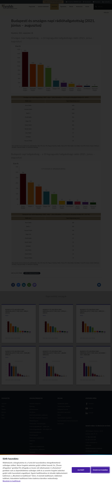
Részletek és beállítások (11, 481)
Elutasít (81, 470)
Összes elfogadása (100, 470)
